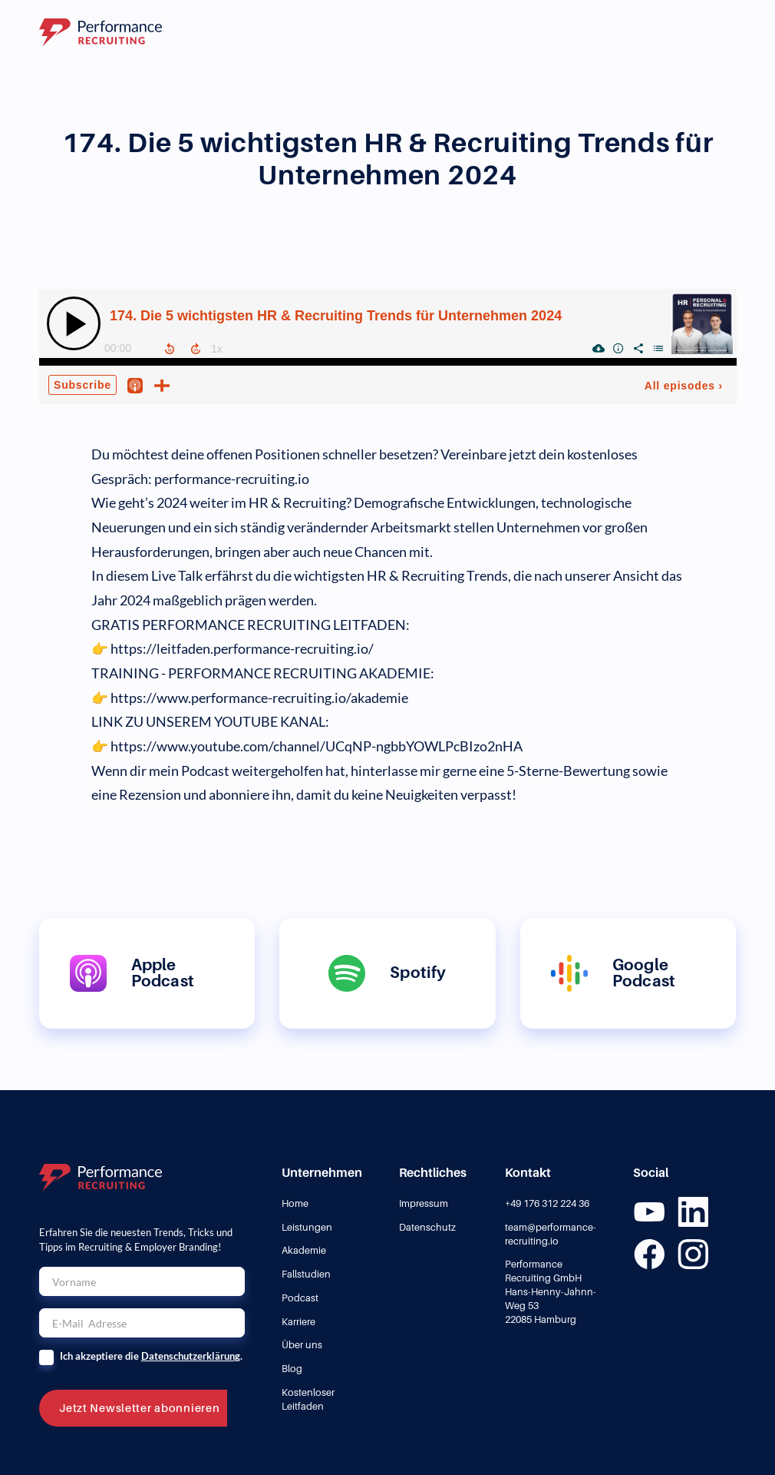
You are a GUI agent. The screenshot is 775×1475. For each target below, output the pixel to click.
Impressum (423, 1203)
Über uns (302, 1345)
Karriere (298, 1322)
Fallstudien (306, 1274)
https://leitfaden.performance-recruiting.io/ (242, 649)
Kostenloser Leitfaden (308, 1399)
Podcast (300, 1298)
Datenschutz (427, 1227)
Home (295, 1203)
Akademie (304, 1250)
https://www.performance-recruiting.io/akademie (259, 698)
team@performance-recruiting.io (550, 1234)
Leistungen (307, 1227)
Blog (292, 1368)
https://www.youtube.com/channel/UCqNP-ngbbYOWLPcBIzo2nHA (316, 746)
